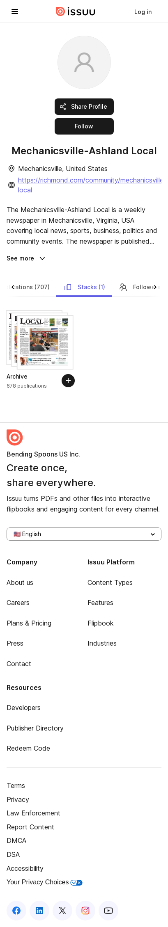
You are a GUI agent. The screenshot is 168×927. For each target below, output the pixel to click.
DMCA (16, 840)
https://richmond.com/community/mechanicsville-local (92, 185)
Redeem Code (28, 748)
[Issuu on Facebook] (16, 910)
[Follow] (68, 381)
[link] (143, 11)
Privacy (18, 799)
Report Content (30, 827)
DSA (13, 854)
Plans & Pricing (29, 623)
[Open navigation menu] (15, 11)
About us (20, 582)
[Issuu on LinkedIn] (39, 910)
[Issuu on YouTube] (108, 910)
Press (15, 643)
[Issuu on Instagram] (85, 910)
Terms (16, 785)
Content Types (110, 582)
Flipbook (100, 623)
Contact (19, 664)
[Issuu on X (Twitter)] (62, 910)
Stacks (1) (84, 287)
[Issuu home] (76, 11)
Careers (18, 602)
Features (100, 602)
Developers (24, 707)
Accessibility (25, 868)
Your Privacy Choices (45, 882)
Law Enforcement (33, 813)
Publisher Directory (35, 728)
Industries (102, 643)
